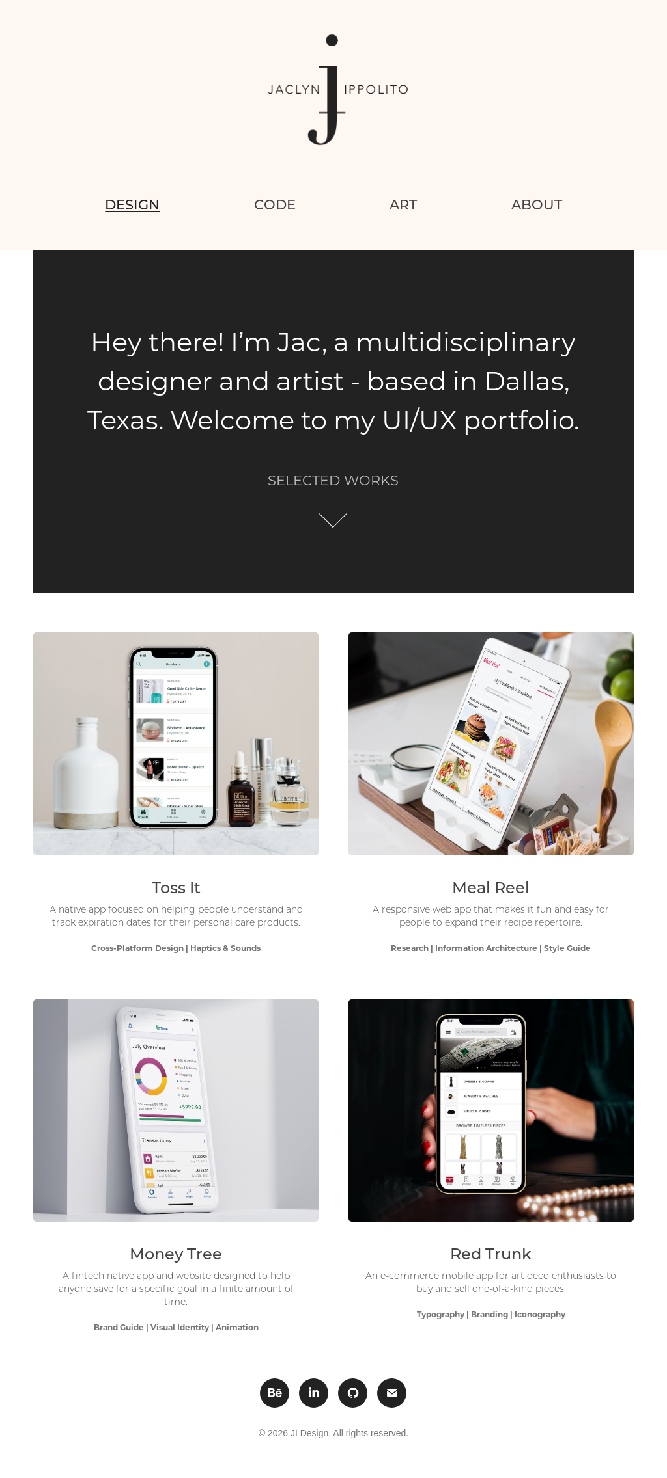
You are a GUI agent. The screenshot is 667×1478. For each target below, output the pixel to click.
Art (403, 204)
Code (275, 204)
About (536, 204)
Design (132, 204)
